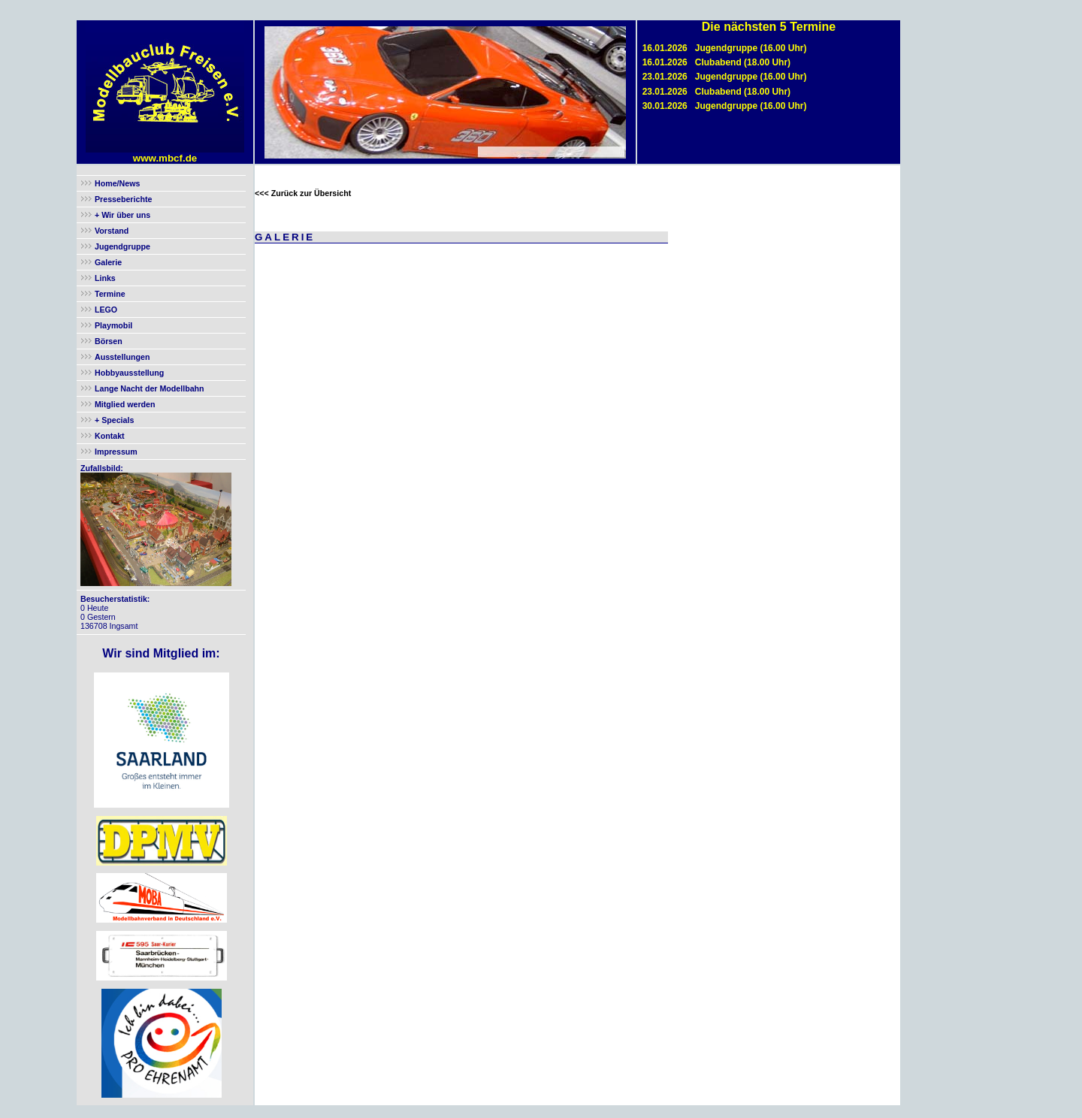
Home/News (117, 183)
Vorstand (111, 230)
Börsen (108, 341)
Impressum (116, 451)
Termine (110, 293)
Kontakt (110, 435)
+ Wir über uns (121, 214)
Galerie (108, 262)
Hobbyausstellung (129, 372)
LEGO (106, 309)
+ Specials (113, 420)
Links (105, 278)
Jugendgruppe (122, 246)
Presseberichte (123, 199)
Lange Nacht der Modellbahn (149, 388)
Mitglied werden (125, 404)
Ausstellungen (122, 356)
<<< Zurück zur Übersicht (303, 193)
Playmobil (113, 325)
